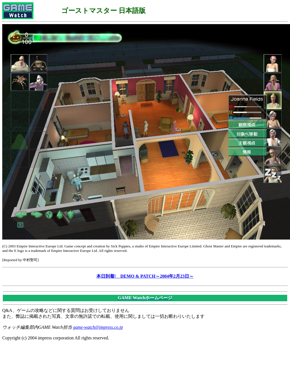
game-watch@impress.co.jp (98, 327)
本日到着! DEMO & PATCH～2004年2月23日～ (145, 276)
